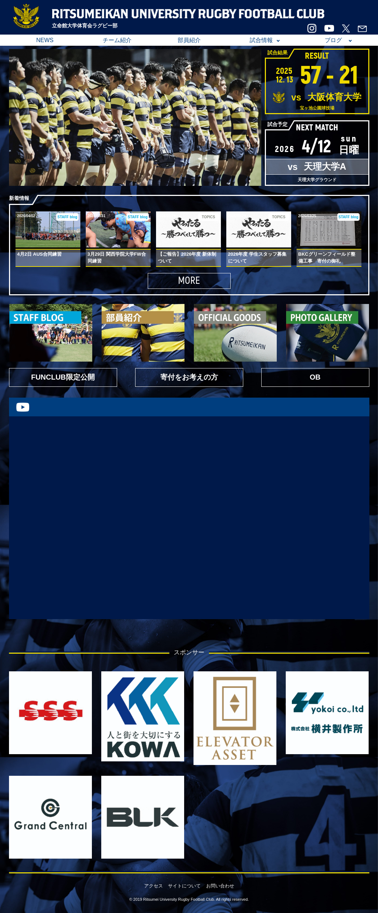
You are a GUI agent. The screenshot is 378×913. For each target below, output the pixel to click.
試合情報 (261, 40)
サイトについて (184, 886)
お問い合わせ (220, 886)
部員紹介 (189, 40)
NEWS (45, 40)
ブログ (333, 40)
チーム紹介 (117, 40)
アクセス (153, 886)
